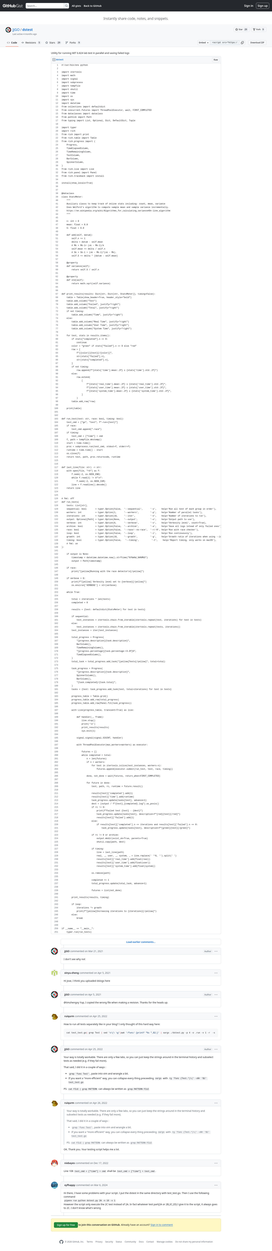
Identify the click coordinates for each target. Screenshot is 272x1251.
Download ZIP (257, 42)
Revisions (31, 42)
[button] (242, 42)
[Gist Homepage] (13, 6)
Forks (73, 42)
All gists (76, 5)
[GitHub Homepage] (61, 1242)
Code (12, 42)
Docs (141, 1241)
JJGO (16, 29)
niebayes (69, 1163)
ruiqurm (69, 1016)
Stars (53, 42)
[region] (136, 498)
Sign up (263, 6)
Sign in (248, 6)
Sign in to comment (162, 1224)
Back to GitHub (92, 5)
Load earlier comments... (140, 942)
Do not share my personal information (194, 1241)
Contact (150, 1241)
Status (119, 1241)
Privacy (99, 1241)
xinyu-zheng (71, 972)
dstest (27, 29)
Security (109, 1241)
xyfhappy (69, 1185)
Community (130, 1241)
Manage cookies (164, 1241)
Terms (90, 1241)
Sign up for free (66, 1225)
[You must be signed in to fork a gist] (258, 29)
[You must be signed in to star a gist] (242, 29)
